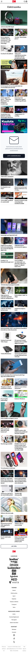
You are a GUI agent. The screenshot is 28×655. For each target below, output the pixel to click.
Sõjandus (14, 598)
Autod (14, 590)
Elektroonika (14, 593)
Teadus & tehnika (14, 601)
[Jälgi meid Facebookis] (14, 639)
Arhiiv (14, 614)
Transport (14, 604)
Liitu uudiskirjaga (14, 156)
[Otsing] (24, 2)
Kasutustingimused (14, 617)
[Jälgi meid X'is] (14, 642)
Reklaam (14, 629)
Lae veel (14, 546)
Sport (14, 596)
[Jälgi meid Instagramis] (14, 635)
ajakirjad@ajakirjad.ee (11, 648)
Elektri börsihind (14, 622)
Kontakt (14, 632)
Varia (14, 607)
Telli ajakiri (14, 619)
